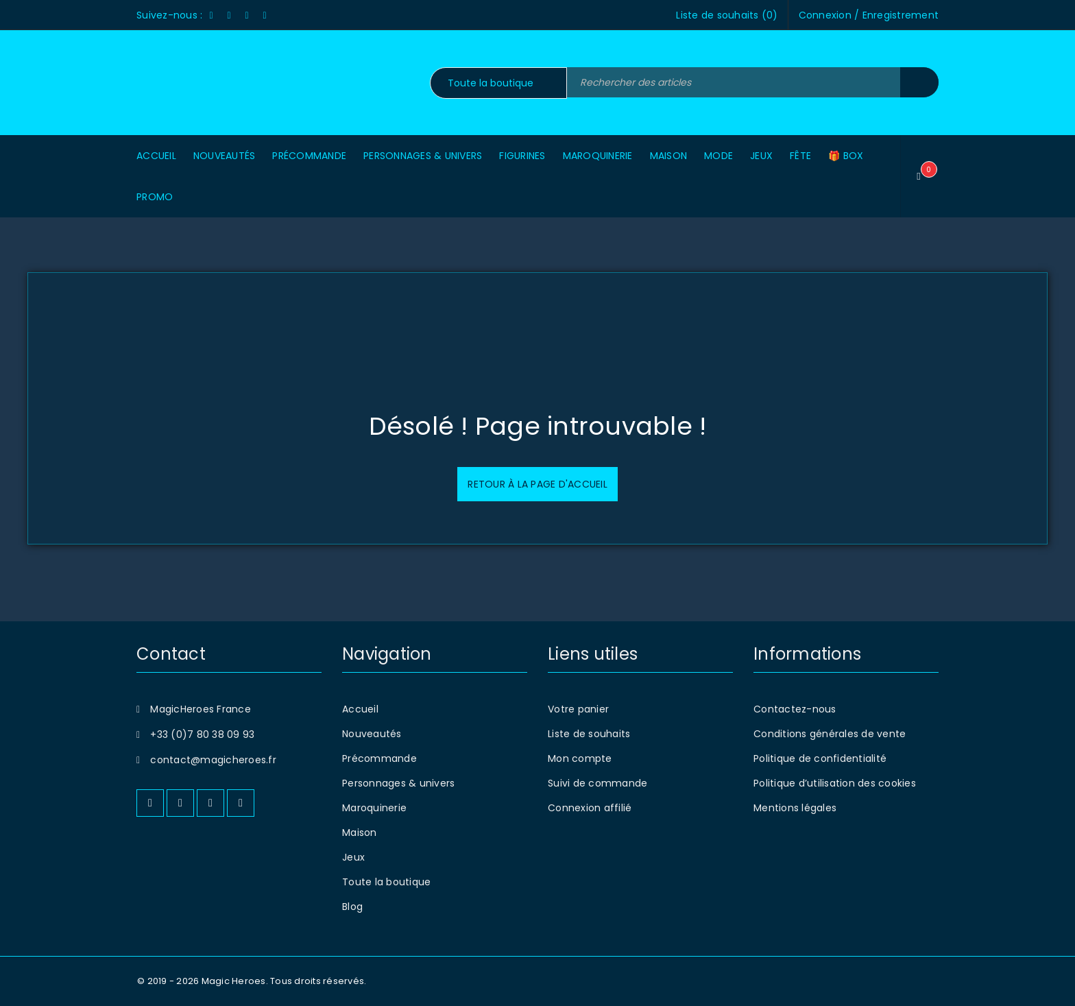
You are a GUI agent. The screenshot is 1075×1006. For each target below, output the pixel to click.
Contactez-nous (794, 709)
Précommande (379, 758)
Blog (352, 906)
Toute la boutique (386, 882)
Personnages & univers (398, 783)
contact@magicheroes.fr (213, 760)
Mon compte (580, 758)
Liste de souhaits (589, 734)
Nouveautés (372, 734)
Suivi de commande (597, 783)
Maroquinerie (374, 808)
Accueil (360, 709)
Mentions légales (794, 808)
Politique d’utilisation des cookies (834, 783)
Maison (359, 832)
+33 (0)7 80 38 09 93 (202, 734)
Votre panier (578, 709)
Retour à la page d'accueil (537, 484)
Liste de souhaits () (726, 15)
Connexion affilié (589, 808)
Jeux (353, 857)
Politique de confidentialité (819, 758)
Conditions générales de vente (829, 734)
